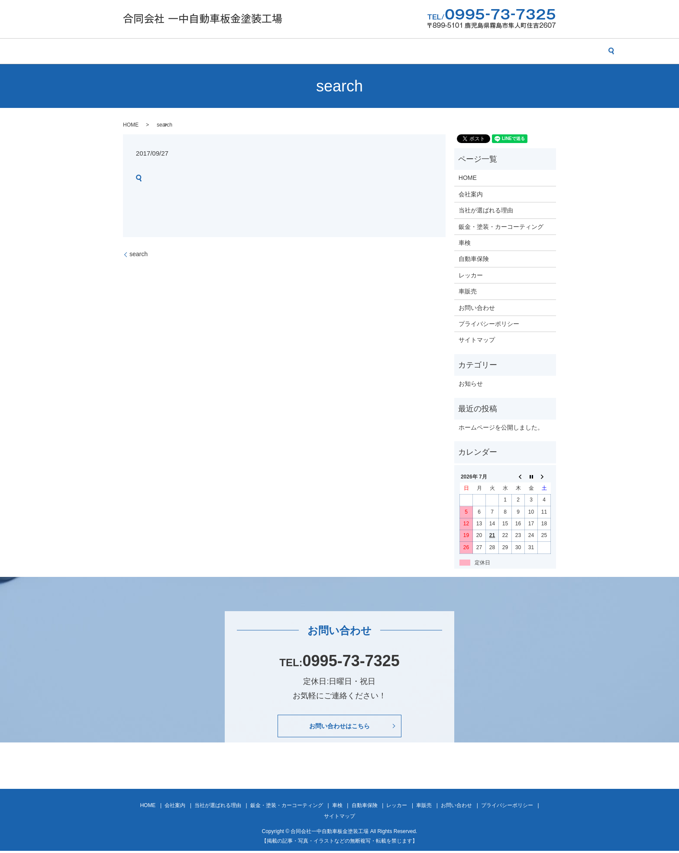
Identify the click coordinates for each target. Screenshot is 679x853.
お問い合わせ (517, 51)
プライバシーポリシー (489, 323)
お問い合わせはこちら (339, 726)
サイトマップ (477, 339)
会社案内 (161, 51)
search (556, 51)
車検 (362, 51)
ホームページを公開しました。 (501, 427)
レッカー (439, 51)
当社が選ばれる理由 (215, 51)
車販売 (475, 51)
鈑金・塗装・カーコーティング (299, 51)
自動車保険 (398, 51)
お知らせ (471, 383)
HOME (125, 51)
